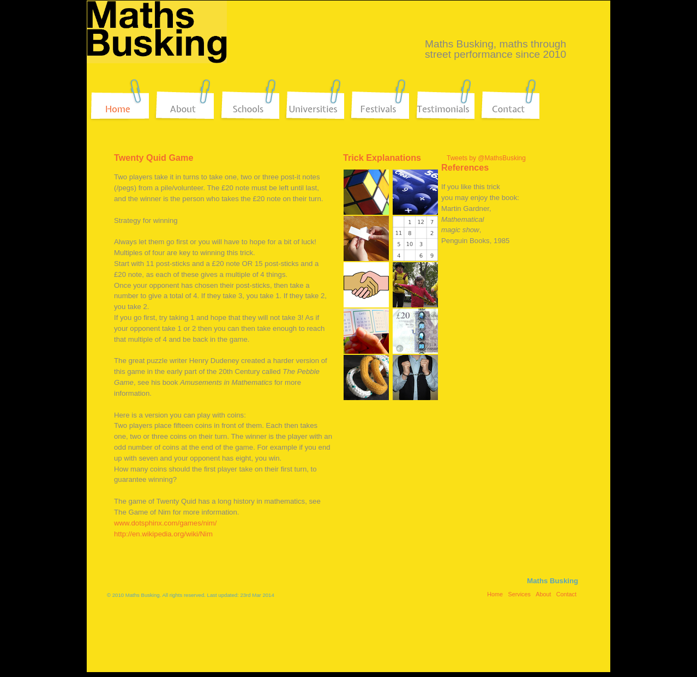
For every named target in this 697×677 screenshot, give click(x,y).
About (183, 109)
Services (519, 594)
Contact (508, 109)
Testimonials (443, 109)
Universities (313, 109)
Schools (247, 109)
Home (117, 109)
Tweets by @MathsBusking (486, 158)
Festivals (378, 109)
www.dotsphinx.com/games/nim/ (165, 523)
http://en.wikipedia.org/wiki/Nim (163, 534)
